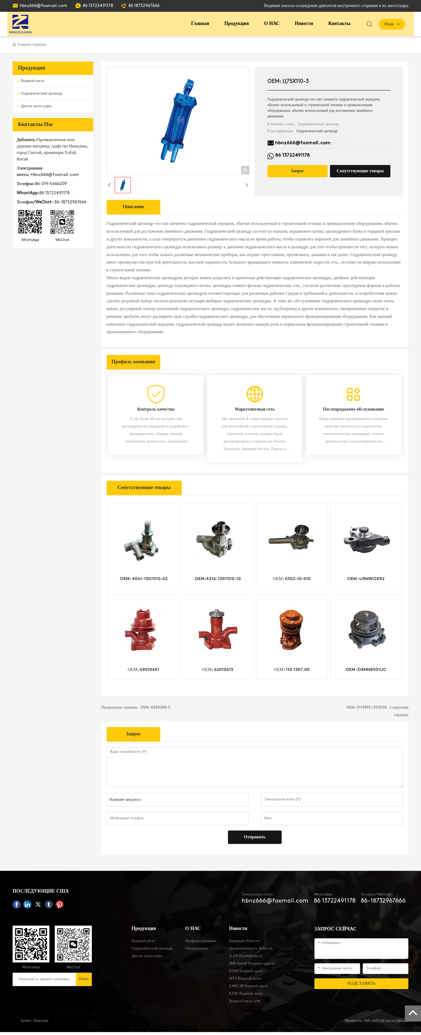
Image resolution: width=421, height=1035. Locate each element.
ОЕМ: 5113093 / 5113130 (366, 711)
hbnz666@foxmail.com (43, 6)
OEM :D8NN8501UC (366, 673)
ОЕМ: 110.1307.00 (292, 673)
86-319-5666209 (51, 184)
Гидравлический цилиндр (318, 124)
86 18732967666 (143, 6)
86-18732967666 (70, 202)
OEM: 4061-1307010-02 (144, 582)
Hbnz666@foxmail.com (55, 175)
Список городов (395, 1024)
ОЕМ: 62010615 (217, 673)
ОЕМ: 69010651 (143, 673)
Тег (379, 1024)
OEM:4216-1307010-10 (218, 582)
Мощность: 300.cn (360, 1024)
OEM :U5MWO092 (365, 582)
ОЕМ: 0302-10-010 (292, 582)
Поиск (84, 982)
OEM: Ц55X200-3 (155, 711)
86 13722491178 (98, 6)
